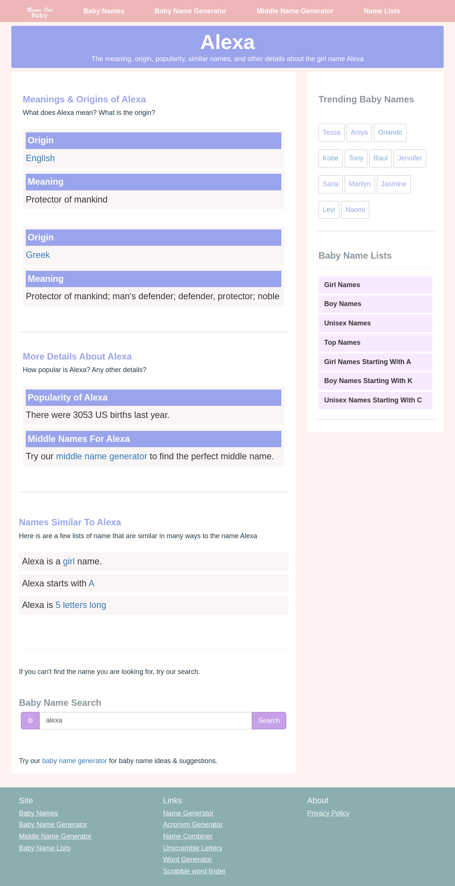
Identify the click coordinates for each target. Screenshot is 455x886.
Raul (380, 158)
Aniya (359, 132)
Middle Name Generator (295, 11)
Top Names (342, 342)
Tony (356, 158)
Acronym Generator (193, 824)
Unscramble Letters (192, 848)
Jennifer (410, 158)
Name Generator (188, 813)
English (40, 158)
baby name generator (74, 761)
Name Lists (382, 11)
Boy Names (342, 304)
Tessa (331, 132)
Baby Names (103, 11)
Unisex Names (347, 323)
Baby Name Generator (190, 11)
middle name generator (101, 456)
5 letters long (80, 605)
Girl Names (342, 285)
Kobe (331, 158)
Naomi (355, 210)
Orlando (390, 132)
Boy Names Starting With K (368, 381)
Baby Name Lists (45, 848)
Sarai (331, 184)
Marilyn (360, 184)
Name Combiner (188, 836)
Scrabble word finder (194, 871)
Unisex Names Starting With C (373, 400)
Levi (329, 210)
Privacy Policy (328, 813)
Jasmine (393, 184)
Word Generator (187, 859)
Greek (38, 255)
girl (69, 561)
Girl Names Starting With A (367, 362)
